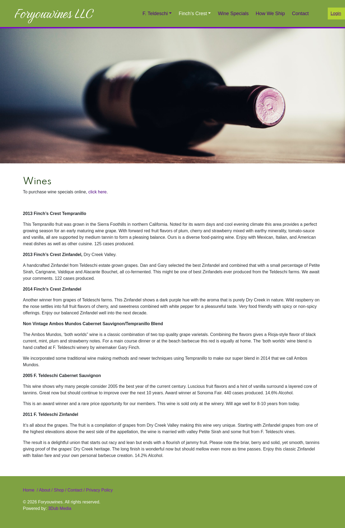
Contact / (76, 490)
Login (335, 13)
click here (97, 192)
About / (46, 490)
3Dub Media (59, 508)
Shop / (60, 490)
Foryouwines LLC (53, 13)
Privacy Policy (99, 490)
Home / (31, 490)
